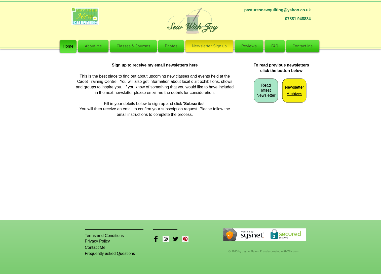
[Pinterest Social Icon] (185, 239)
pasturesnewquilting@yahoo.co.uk (277, 10)
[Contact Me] (97, 247)
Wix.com (292, 251)
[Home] (68, 46)
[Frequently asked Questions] (111, 253)
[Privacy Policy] (100, 241)
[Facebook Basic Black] (156, 239)
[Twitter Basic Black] (175, 239)
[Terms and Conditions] (104, 235)
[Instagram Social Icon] (166, 239)
